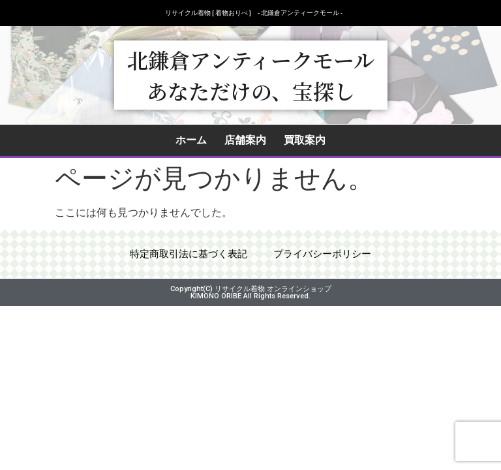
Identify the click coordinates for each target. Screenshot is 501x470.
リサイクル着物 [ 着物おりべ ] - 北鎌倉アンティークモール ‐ (253, 12)
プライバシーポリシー (326, 257)
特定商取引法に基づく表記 (185, 257)
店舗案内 (245, 140)
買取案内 (305, 140)
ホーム (191, 140)
